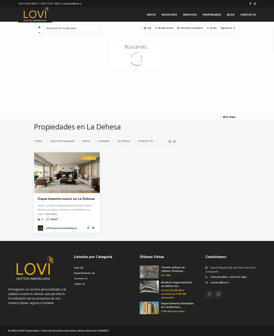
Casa (76, 267)
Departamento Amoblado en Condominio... (177, 305)
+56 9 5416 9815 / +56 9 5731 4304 (228, 277)
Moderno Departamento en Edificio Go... (176, 284)
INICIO (151, 14)
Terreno (79, 278)
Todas (77, 283)
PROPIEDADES (212, 14)
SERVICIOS (190, 14)
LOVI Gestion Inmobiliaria (61, 228)
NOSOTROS (169, 14)
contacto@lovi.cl (219, 282)
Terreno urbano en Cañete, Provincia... (173, 269)
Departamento (82, 273)
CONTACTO (248, 14)
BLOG (230, 14)
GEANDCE (103, 330)
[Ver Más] (51, 214)
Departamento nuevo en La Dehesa (66, 199)
